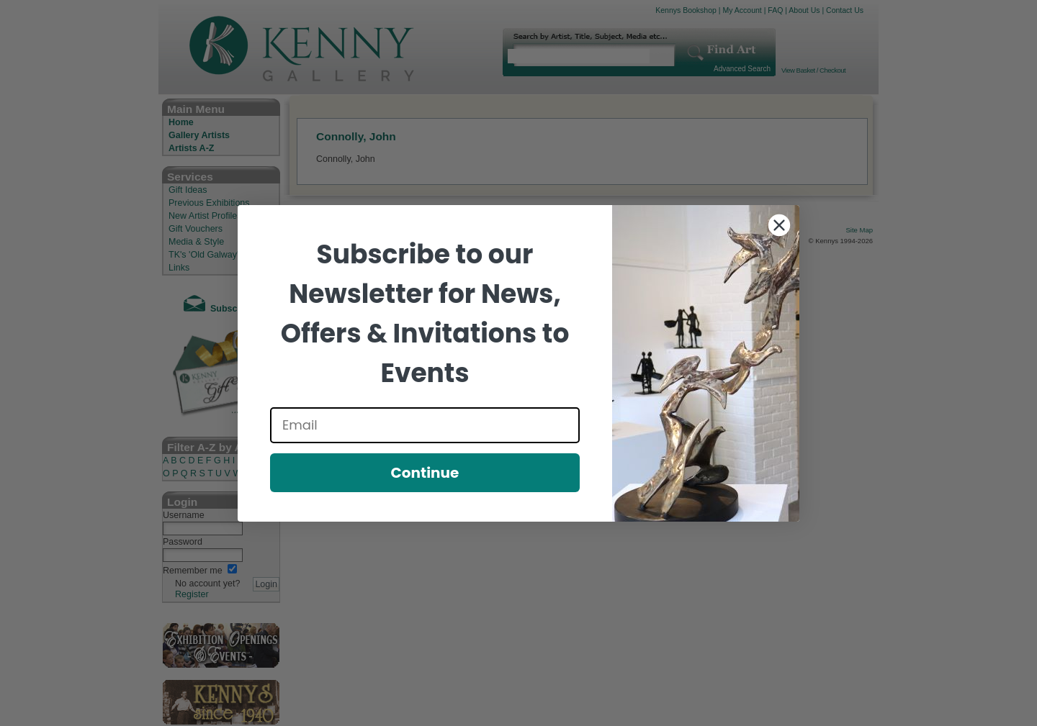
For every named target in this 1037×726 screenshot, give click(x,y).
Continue (425, 473)
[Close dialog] (779, 225)
